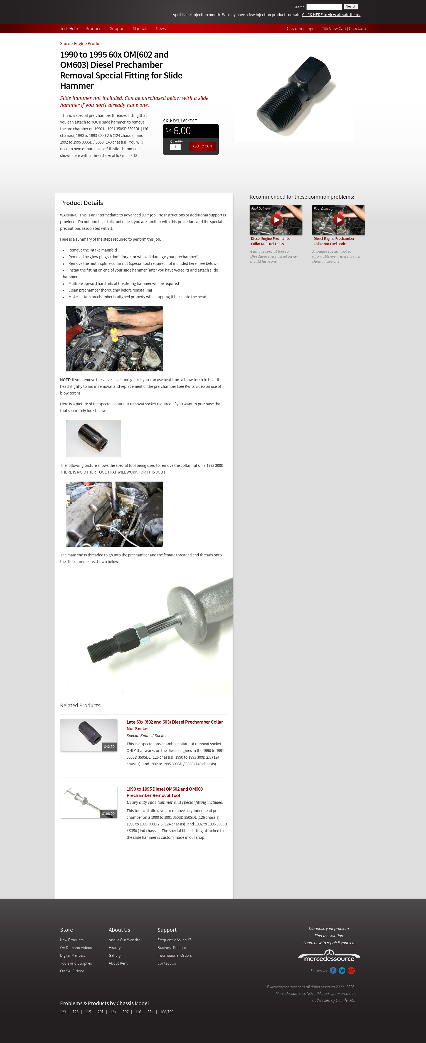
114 (151, 1012)
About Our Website (124, 940)
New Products (71, 940)
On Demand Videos (76, 948)
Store (65, 44)
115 (88, 1012)
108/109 (166, 1012)
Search (299, 7)
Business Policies (171, 948)
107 (126, 1012)
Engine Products (89, 44)
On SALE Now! (72, 971)
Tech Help (69, 29)
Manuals (140, 29)
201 (101, 1012)
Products (94, 29)
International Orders (174, 956)
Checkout (357, 29)
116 (138, 1012)
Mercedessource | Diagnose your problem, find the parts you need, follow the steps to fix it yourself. (88, 12)
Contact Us (166, 963)
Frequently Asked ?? (174, 940)
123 (63, 1012)
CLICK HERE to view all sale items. (331, 15)
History (115, 948)
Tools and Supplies (76, 963)
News (161, 29)
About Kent (118, 963)
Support (117, 29)
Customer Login (301, 29)
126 (75, 1012)
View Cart (337, 29)
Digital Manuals (72, 956)
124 (113, 1012)
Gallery (115, 956)
